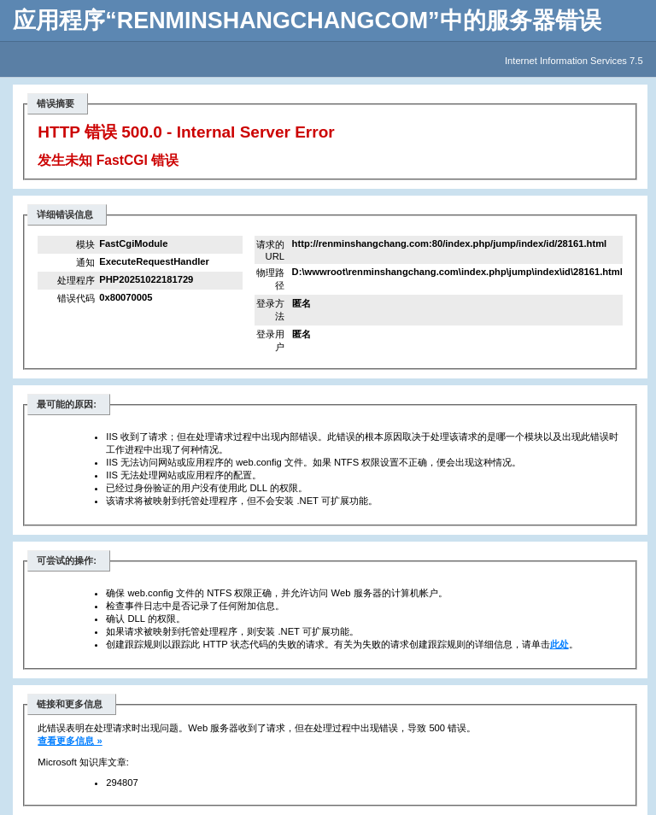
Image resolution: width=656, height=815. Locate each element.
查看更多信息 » (70, 741)
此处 (559, 644)
